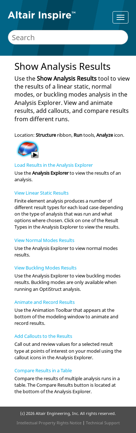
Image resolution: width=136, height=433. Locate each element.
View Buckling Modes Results (45, 267)
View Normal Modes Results (44, 240)
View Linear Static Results (41, 193)
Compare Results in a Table (43, 370)
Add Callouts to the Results (43, 336)
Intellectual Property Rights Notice (49, 422)
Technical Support (103, 422)
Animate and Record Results (44, 302)
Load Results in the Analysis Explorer (53, 165)
